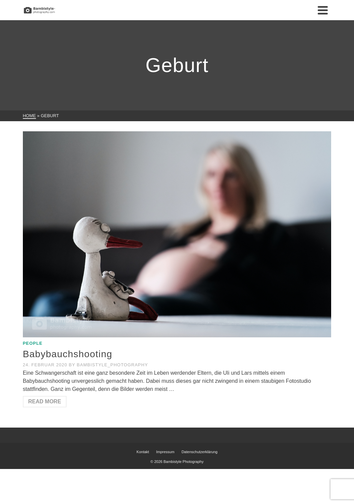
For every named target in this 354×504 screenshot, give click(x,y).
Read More (44, 401)
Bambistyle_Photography (112, 364)
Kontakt (142, 452)
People (33, 343)
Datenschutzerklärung (200, 452)
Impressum (165, 452)
